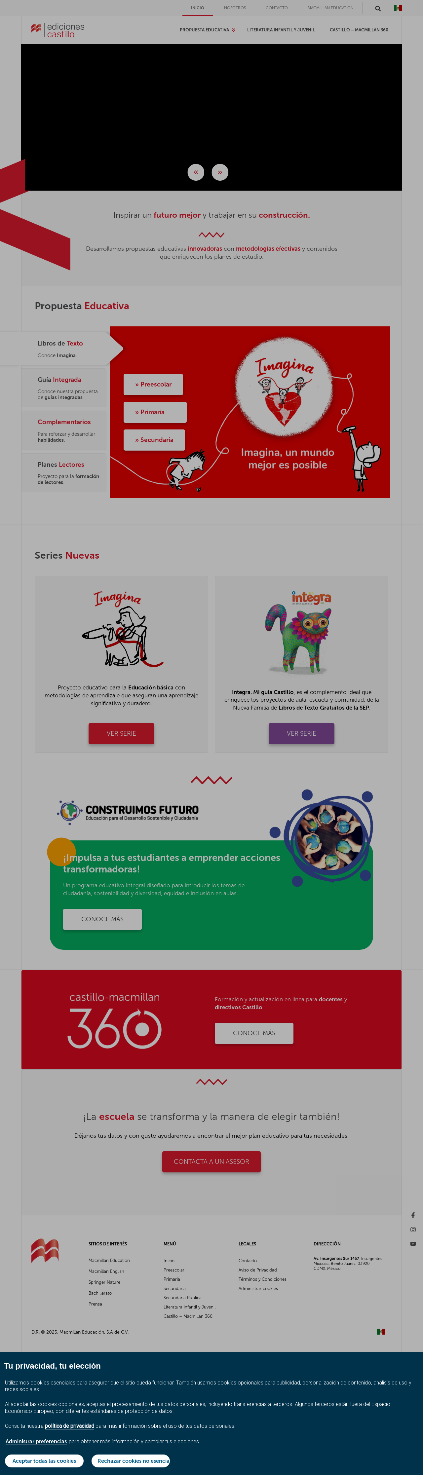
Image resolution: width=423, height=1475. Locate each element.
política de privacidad (69, 1426)
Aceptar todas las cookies (44, 1461)
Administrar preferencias (36, 1441)
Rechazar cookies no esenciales (133, 1461)
